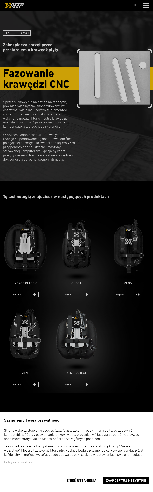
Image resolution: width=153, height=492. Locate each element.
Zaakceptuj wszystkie (126, 480)
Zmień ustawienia (81, 480)
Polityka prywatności (19, 462)
